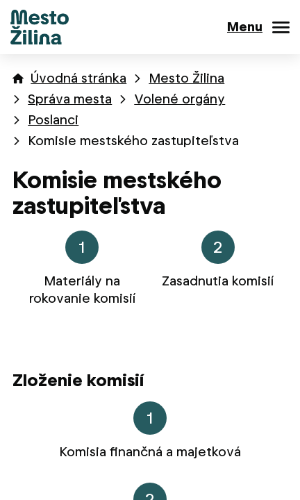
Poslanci (53, 119)
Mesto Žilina (186, 78)
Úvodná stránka (78, 78)
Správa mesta (70, 99)
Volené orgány (179, 99)
